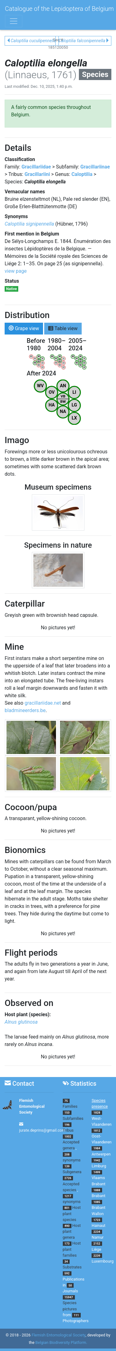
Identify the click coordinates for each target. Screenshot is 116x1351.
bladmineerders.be (25, 710)
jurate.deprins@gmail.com (42, 1130)
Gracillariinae (95, 167)
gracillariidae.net (42, 703)
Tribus (68, 1130)
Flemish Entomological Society (32, 1106)
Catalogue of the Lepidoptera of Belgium (59, 8)
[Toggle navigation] (13, 21)
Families (70, 1106)
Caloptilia (81, 174)
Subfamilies (73, 1118)
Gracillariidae (36, 167)
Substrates (72, 1267)
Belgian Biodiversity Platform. (61, 1342)
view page (16, 271)
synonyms (72, 1160)
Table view (63, 328)
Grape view (24, 328)
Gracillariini (37, 174)
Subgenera (72, 1171)
